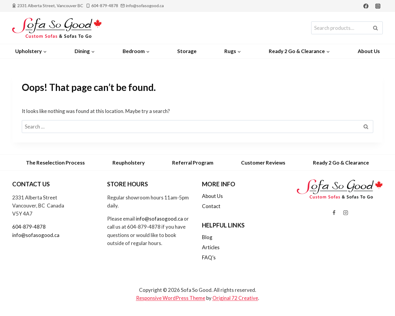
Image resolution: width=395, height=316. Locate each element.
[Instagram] (378, 6)
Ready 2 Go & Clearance (341, 162)
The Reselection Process (55, 162)
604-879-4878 (29, 227)
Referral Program (192, 162)
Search (377, 28)
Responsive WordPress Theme (170, 298)
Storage (187, 51)
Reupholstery (128, 162)
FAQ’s (209, 257)
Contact (211, 206)
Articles (211, 247)
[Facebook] (366, 6)
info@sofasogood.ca (35, 235)
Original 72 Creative (235, 298)
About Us (369, 51)
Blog (207, 237)
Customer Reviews (263, 162)
